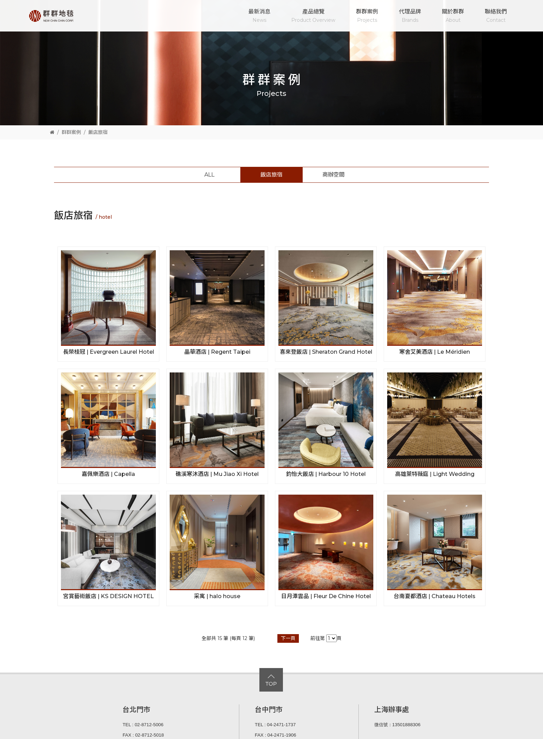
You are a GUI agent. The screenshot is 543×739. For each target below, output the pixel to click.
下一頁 (288, 638)
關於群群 (453, 16)
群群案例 (367, 16)
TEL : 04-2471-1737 (275, 724)
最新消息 (259, 16)
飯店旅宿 (98, 132)
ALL (209, 174)
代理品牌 (410, 16)
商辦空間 (333, 174)
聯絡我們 (496, 16)
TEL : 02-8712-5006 (143, 724)
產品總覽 (313, 16)
